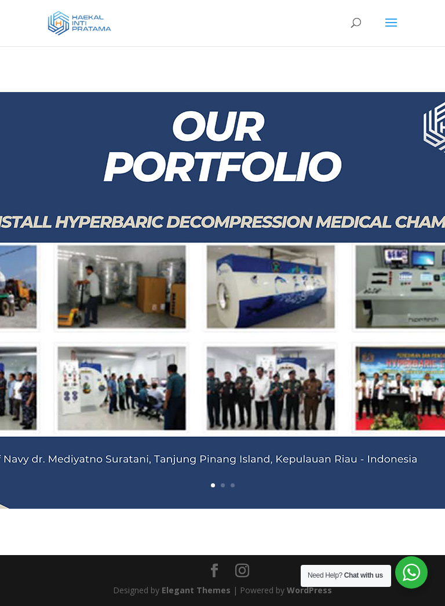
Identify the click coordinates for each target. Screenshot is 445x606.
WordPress (309, 590)
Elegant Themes (196, 590)
